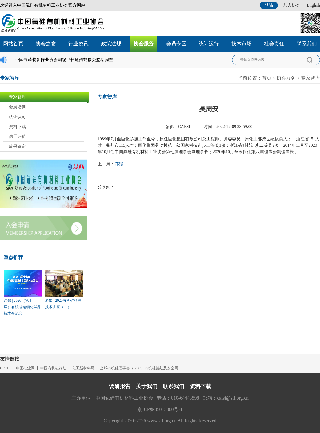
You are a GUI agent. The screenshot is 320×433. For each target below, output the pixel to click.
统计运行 (209, 44)
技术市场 (241, 44)
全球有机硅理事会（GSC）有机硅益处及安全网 (139, 368)
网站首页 (13, 44)
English (313, 5)
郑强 (119, 164)
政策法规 (111, 44)
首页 (266, 78)
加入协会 (291, 5)
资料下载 (17, 126)
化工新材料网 (83, 368)
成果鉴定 (17, 146)
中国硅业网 (25, 368)
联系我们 (307, 44)
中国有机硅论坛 (53, 368)
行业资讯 (78, 44)
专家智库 (310, 78)
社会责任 (274, 44)
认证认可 (17, 116)
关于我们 (146, 386)
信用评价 (17, 136)
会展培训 (17, 107)
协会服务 (144, 44)
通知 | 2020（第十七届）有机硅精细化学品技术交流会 (22, 307)
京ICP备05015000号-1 (159, 409)
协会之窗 (46, 44)
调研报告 (119, 386)
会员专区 (176, 44)
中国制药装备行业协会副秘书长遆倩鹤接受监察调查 (64, 59)
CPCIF (5, 368)
